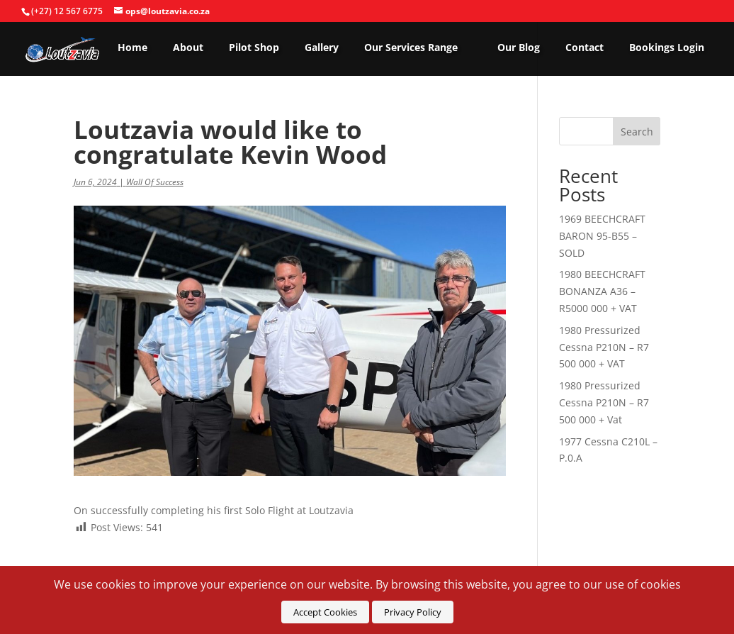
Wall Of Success (155, 182)
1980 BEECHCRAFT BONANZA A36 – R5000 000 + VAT (602, 291)
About (188, 47)
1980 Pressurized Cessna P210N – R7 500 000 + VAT (604, 347)
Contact (584, 47)
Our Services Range (411, 47)
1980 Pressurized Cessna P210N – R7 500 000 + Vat (604, 402)
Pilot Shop (254, 47)
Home (132, 47)
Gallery (322, 47)
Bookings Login (666, 47)
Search (637, 131)
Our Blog (518, 47)
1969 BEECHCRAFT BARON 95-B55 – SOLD (602, 236)
